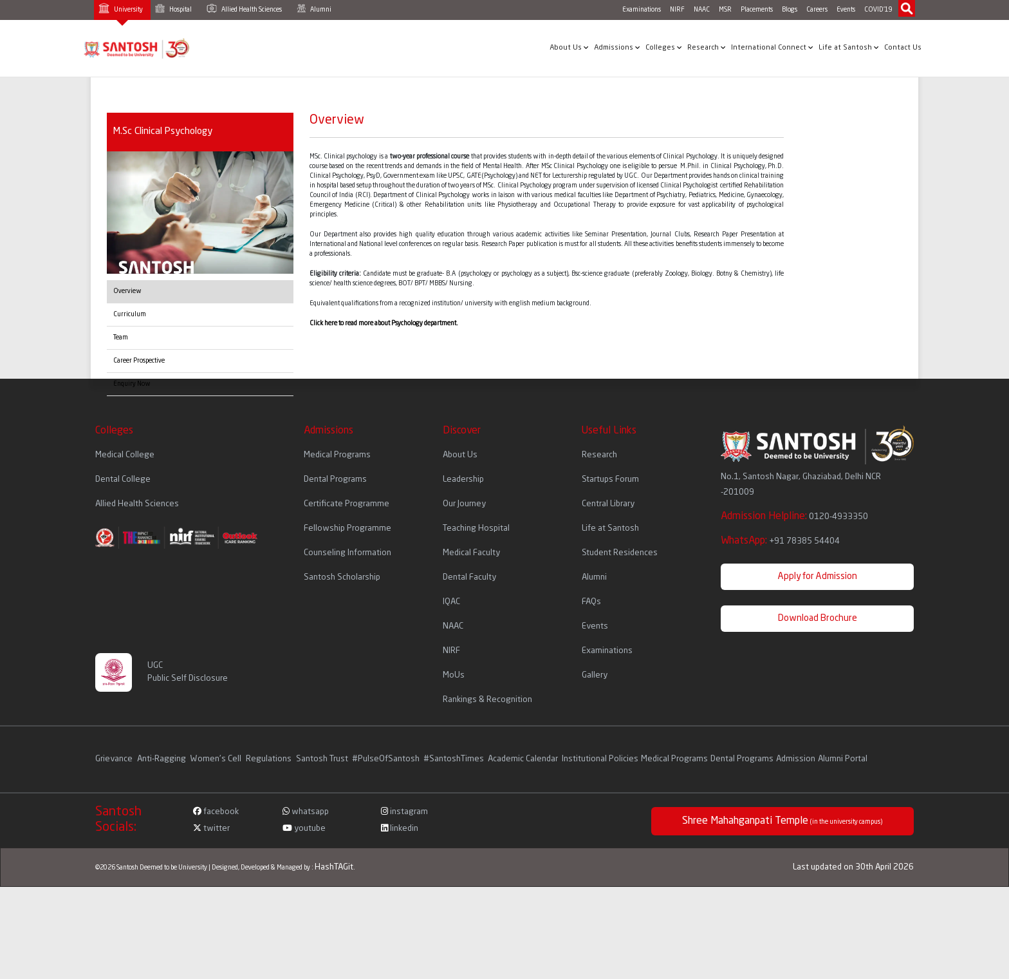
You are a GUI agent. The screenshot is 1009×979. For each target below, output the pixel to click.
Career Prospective (139, 360)
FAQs (591, 602)
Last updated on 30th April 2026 (853, 867)
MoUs (454, 675)
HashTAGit (334, 867)
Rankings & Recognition (487, 700)
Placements (757, 9)
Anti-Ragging (162, 759)
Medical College (124, 455)
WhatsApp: (780, 541)
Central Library (608, 504)
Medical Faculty (471, 553)
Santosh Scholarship (342, 577)
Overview (127, 291)
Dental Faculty (469, 577)
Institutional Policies (600, 759)
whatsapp (305, 812)
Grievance (114, 759)
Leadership (463, 479)
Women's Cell (216, 759)
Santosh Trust (322, 759)
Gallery (594, 675)
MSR (725, 9)
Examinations (641, 9)
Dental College (123, 479)
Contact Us (902, 48)
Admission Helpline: (794, 516)
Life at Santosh (849, 48)
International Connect (772, 48)
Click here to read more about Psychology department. (384, 323)
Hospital (173, 8)
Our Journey (464, 504)
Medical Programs (337, 455)
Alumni (314, 8)
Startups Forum (610, 479)
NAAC (702, 9)
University (120, 8)
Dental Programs (335, 479)
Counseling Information (347, 553)
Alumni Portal (842, 759)
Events (846, 9)
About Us (569, 48)
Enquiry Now (132, 384)
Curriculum (129, 314)
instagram (404, 812)
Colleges (663, 48)
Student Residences (620, 553)
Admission (795, 759)
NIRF (677, 9)
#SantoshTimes (453, 759)
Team (120, 337)
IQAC (451, 602)
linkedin (399, 828)
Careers (817, 9)
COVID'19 (878, 9)
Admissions (617, 48)
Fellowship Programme (347, 528)
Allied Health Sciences (244, 8)
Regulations (269, 759)
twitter (211, 828)
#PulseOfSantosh (386, 759)
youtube (304, 828)
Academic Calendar (523, 759)
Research (706, 48)
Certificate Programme (346, 504)
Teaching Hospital (476, 528)
